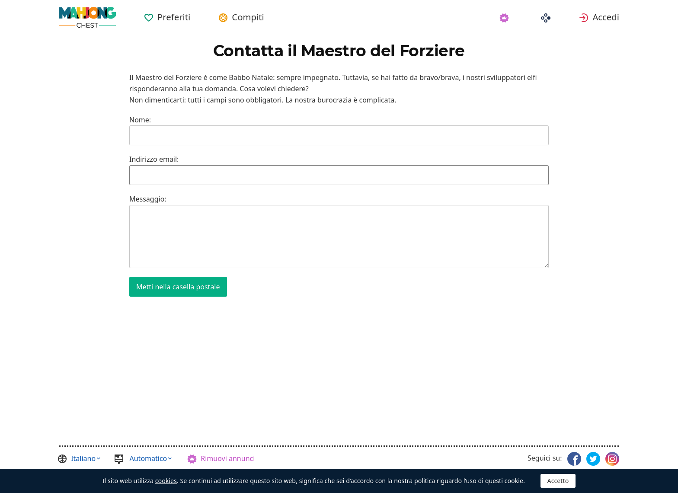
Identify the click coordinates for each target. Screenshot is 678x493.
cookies (166, 481)
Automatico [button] (148, 458)
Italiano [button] (83, 458)
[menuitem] (167, 14)
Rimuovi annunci (228, 458)
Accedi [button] (605, 17)
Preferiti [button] (173, 17)
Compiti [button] (248, 17)
